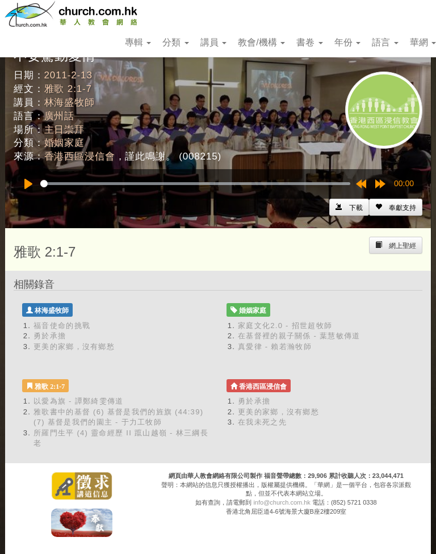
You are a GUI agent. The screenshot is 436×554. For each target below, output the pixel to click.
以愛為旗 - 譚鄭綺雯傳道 (78, 401)
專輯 (138, 42)
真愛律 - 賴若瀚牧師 (275, 346)
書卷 (309, 42)
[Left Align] (395, 207)
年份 (347, 42)
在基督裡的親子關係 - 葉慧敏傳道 (299, 335)
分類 (175, 42)
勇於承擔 (49, 335)
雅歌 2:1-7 (68, 88)
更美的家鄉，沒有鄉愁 (74, 346)
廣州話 (59, 116)
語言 (385, 42)
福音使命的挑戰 (61, 325)
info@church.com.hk (281, 502)
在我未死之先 (262, 422)
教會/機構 (261, 42)
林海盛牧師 (69, 102)
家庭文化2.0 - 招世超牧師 (285, 325)
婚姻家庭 (64, 142)
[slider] (195, 183)
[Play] (28, 184)
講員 (213, 42)
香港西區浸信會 (79, 156)
